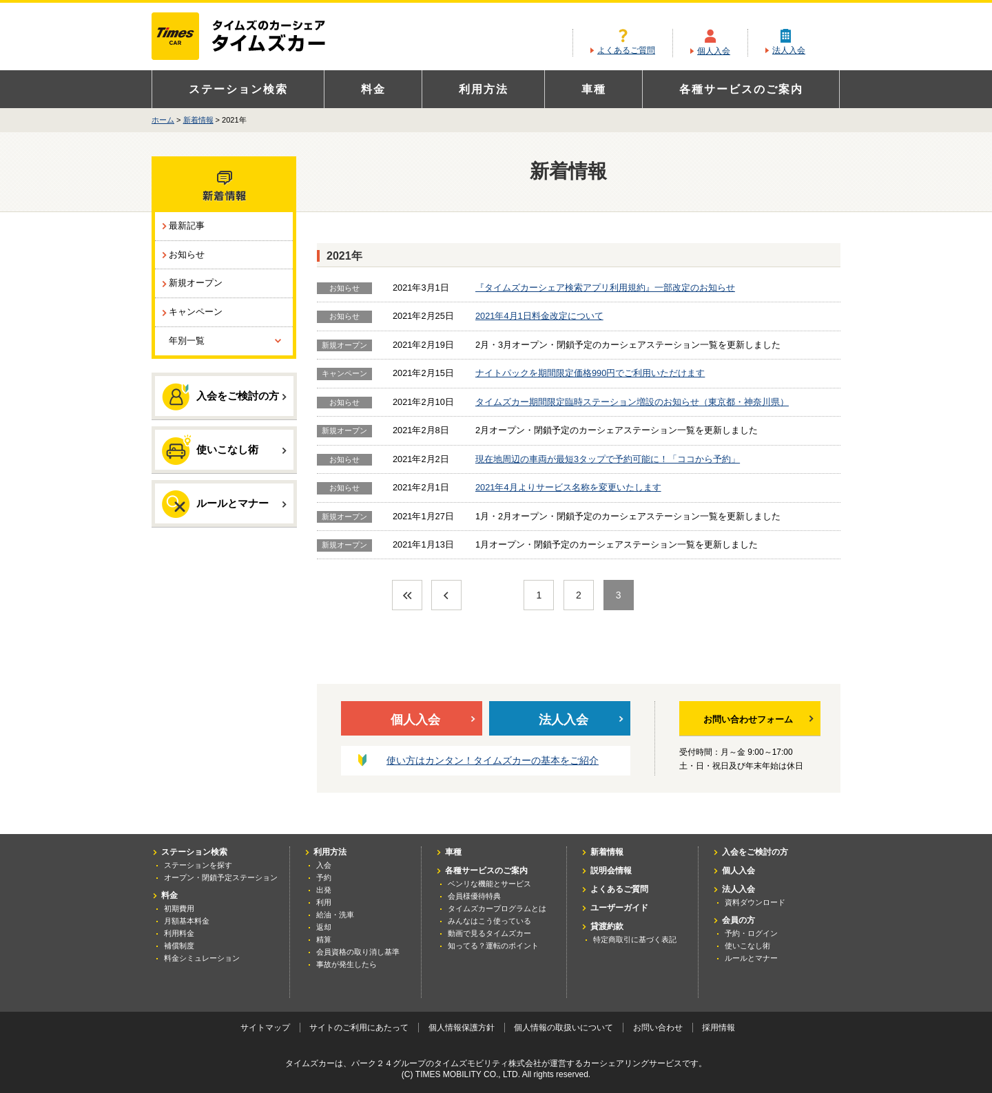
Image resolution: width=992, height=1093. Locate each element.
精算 (323, 939)
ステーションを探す (198, 865)
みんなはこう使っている (489, 921)
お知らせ (187, 254)
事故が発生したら (346, 964)
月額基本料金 (186, 921)
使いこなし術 (224, 449)
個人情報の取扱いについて (563, 1027)
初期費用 (179, 908)
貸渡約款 (606, 926)
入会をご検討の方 (224, 396)
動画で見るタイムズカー (489, 933)
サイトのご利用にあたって (359, 1027)
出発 (323, 890)
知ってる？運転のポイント (493, 945)
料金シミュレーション (202, 958)
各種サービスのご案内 (741, 89)
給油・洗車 (335, 914)
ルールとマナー (224, 504)
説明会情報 (611, 870)
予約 (323, 877)
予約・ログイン (751, 933)
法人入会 (788, 50)
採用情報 (718, 1027)
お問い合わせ (658, 1027)
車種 (593, 89)
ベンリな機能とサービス (489, 883)
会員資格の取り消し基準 (358, 952)
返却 (323, 927)
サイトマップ (265, 1027)
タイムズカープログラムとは (497, 908)
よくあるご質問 (626, 50)
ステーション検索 (238, 89)
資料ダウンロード (755, 902)
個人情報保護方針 (461, 1027)
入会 (323, 865)
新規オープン (196, 283)
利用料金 (179, 933)
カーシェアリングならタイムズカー (250, 37)
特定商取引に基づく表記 (634, 939)
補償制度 (179, 945)
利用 (323, 902)
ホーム (163, 120)
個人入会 (713, 51)
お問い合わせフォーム (758, 719)
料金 (373, 89)
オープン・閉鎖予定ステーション (221, 877)
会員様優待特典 (474, 896)
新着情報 (198, 120)
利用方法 (483, 89)
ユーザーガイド (619, 908)
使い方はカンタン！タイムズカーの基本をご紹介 (492, 760)
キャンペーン (196, 311)
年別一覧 (187, 340)
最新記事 (187, 225)
